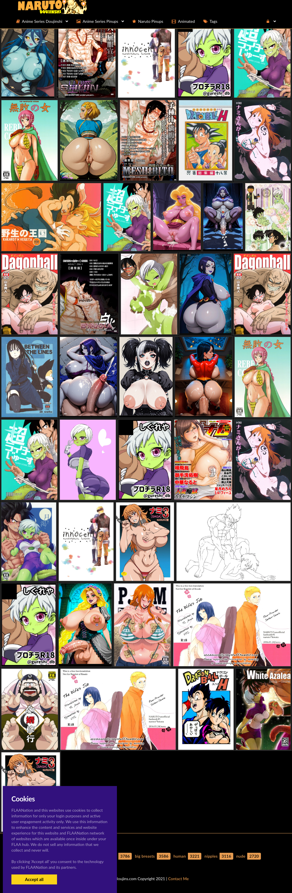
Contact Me (178, 878)
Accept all (34, 879)
